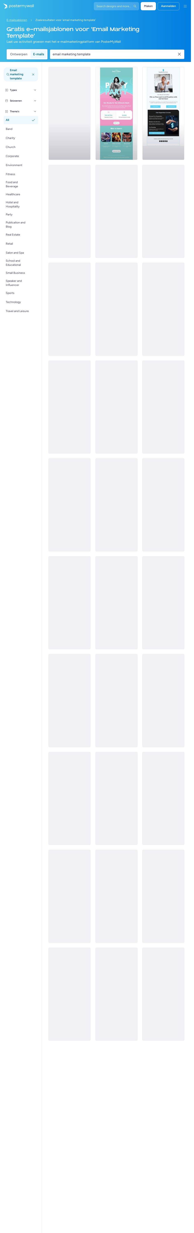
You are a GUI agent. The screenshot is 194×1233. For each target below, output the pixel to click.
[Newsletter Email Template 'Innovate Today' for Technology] (116, 896)
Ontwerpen (18, 54)
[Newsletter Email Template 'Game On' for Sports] (163, 994)
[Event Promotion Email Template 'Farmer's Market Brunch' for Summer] (116, 407)
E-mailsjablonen (17, 20)
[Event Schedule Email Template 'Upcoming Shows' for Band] (70, 798)
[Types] (35, 90)
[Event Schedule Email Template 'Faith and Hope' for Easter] (116, 994)
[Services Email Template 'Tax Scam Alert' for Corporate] (163, 309)
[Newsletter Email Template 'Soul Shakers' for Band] (163, 407)
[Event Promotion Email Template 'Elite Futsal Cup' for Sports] (116, 798)
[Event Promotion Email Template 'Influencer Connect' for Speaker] (70, 994)
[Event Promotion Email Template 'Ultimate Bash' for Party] (116, 113)
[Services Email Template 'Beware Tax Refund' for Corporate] (70, 309)
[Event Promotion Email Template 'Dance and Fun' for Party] (163, 896)
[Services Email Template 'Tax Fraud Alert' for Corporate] (70, 407)
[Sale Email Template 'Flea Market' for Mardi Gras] (70, 896)
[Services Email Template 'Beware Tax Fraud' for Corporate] (116, 211)
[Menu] (185, 6)
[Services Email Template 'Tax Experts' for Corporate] (70, 113)
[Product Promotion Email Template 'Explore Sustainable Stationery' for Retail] (116, 602)
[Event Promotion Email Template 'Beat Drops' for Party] (70, 700)
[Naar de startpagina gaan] (17, 6)
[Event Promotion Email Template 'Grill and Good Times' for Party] (163, 602)
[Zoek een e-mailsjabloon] (115, 54)
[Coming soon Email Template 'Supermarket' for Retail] (70, 504)
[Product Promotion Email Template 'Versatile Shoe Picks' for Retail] (163, 504)
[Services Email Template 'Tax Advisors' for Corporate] (163, 211)
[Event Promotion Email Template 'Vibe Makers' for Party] (116, 700)
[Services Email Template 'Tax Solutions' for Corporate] (70, 211)
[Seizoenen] (35, 100)
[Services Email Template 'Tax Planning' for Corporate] (163, 113)
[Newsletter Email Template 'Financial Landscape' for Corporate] (163, 798)
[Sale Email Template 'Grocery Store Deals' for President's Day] (70, 602)
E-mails (38, 54)
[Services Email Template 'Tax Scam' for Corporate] (116, 309)
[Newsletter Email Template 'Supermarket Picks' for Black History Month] (116, 504)
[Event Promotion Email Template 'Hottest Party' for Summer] (163, 700)
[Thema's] (35, 111)
